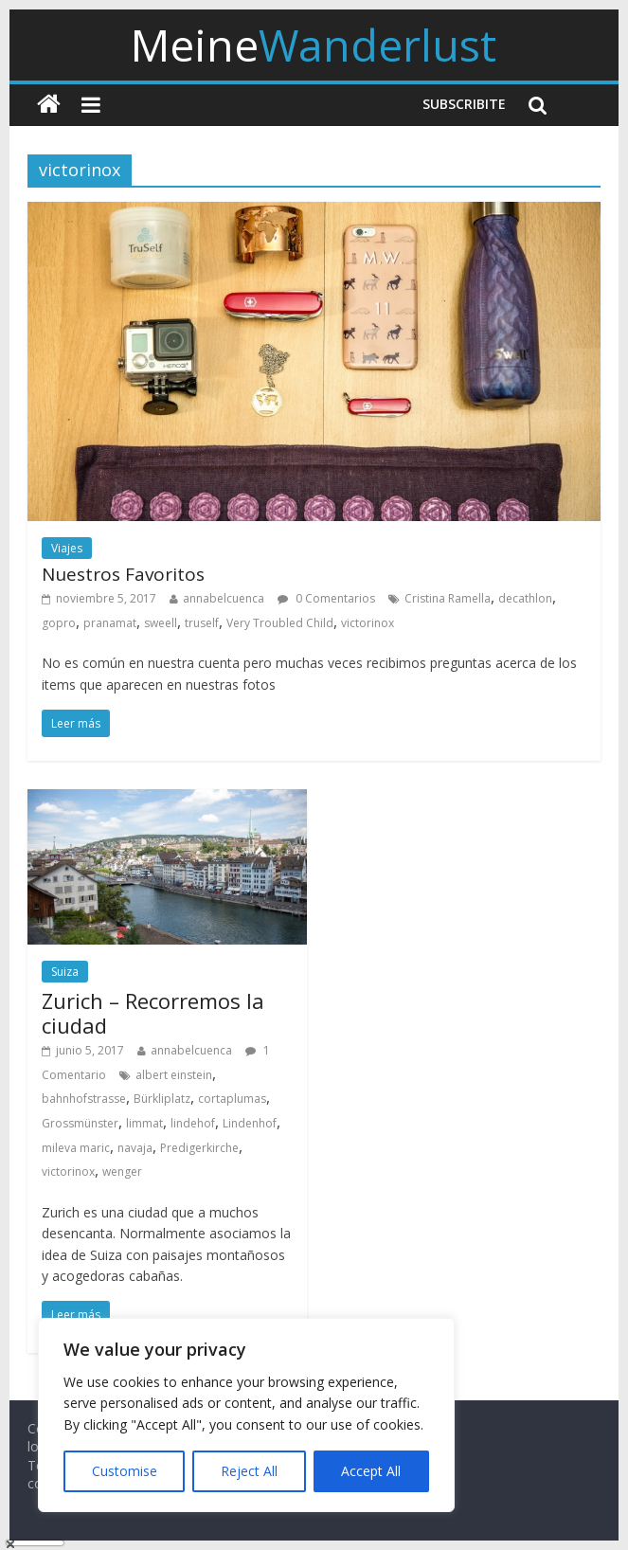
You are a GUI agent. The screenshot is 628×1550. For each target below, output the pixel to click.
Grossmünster (80, 1123)
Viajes (66, 548)
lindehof (192, 1123)
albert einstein (173, 1075)
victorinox (367, 623)
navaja (135, 1148)
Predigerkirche (199, 1148)
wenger (122, 1171)
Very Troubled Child (279, 623)
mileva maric (76, 1148)
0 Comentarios (326, 598)
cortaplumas (232, 1098)
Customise (124, 1471)
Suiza (65, 972)
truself (202, 623)
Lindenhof (250, 1123)
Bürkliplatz (162, 1098)
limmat (144, 1123)
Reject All (249, 1471)
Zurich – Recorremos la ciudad (153, 1012)
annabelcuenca (223, 598)
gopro (59, 623)
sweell (160, 623)
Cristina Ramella (447, 598)
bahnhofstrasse (84, 1098)
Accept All (371, 1471)
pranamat (109, 623)
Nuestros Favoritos (123, 574)
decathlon (525, 598)
